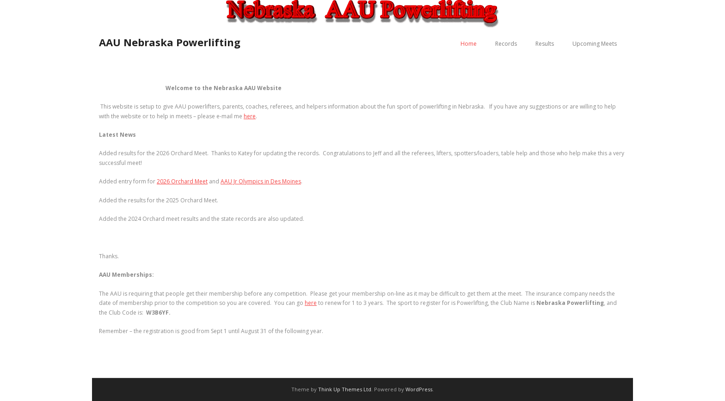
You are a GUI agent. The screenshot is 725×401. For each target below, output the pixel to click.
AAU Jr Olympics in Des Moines (261, 181)
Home (469, 44)
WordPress (419, 389)
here (250, 116)
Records (506, 44)
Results (544, 44)
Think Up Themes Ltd (344, 389)
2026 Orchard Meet (182, 181)
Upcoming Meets (594, 44)
